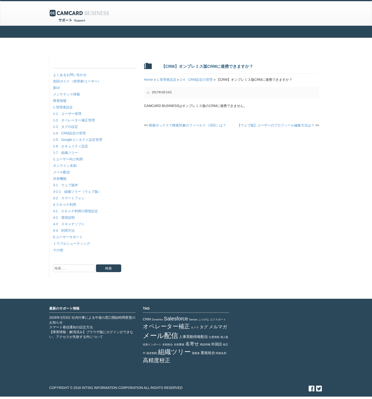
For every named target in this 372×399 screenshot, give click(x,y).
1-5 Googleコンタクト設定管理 (77, 140)
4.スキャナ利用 (64, 204)
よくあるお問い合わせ (70, 75)
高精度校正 (156, 360)
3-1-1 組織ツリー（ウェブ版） (77, 191)
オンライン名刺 (65, 166)
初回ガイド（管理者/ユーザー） (77, 81)
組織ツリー (174, 351)
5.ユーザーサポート (68, 237)
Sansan (193, 319)
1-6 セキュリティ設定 (70, 146)
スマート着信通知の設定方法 (71, 327)
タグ (204, 326)
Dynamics (157, 319)
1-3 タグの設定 (65, 127)
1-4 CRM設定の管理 (69, 133)
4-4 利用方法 (64, 230)
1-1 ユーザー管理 (67, 114)
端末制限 (151, 353)
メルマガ (218, 326)
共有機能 (59, 179)
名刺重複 (179, 344)
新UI (56, 88)
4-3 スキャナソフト (69, 224)
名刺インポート (152, 344)
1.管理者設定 (63, 107)
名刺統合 (167, 344)
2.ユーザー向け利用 (68, 159)
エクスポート (218, 319)
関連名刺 (221, 353)
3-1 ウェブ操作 (65, 185)
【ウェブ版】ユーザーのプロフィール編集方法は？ (278, 125)
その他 (58, 250)
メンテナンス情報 (66, 94)
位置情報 (214, 337)
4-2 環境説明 (64, 217)
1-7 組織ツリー (65, 153)
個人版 (224, 337)
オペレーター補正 (166, 326)
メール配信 (61, 172)
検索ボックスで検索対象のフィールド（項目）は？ (185, 125)
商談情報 (205, 344)
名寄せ (192, 343)
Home (148, 79)
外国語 (216, 344)
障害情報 (59, 101)
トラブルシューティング (71, 243)
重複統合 (208, 353)
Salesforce (176, 318)
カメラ (195, 327)
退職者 (196, 353)
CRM (147, 319)
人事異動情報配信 (193, 337)
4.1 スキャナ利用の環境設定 (75, 211)
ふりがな (203, 319)
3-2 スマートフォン (69, 198)
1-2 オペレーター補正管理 (74, 120)
